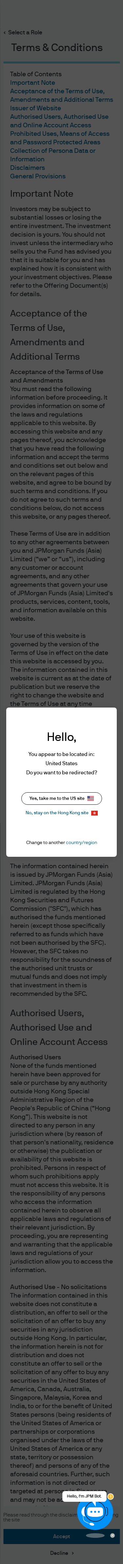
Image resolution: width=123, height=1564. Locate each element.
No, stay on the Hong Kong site (62, 813)
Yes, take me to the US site (62, 798)
